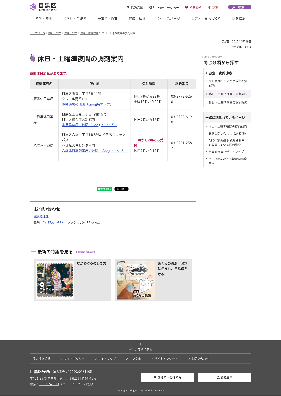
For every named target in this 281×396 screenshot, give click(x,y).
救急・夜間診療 (89, 33)
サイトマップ (107, 359)
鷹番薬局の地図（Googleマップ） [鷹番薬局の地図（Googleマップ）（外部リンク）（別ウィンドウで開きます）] (87, 104)
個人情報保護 (41, 359)
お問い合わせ (200, 359)
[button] (135, 7)
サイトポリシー (74, 359)
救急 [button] (215, 7)
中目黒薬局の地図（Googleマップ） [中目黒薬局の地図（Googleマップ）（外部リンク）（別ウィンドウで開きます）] (89, 125)
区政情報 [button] (239, 18)
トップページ (37, 33)
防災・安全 (54, 33)
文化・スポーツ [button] (168, 18)
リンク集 (135, 359)
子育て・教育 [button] (108, 18)
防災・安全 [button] (43, 18)
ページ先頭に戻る (140, 349)
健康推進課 (41, 216)
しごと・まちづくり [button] (206, 18)
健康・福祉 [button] (137, 18)
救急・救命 (70, 33)
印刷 (217, 41)
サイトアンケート (166, 359)
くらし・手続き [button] (74, 18)
